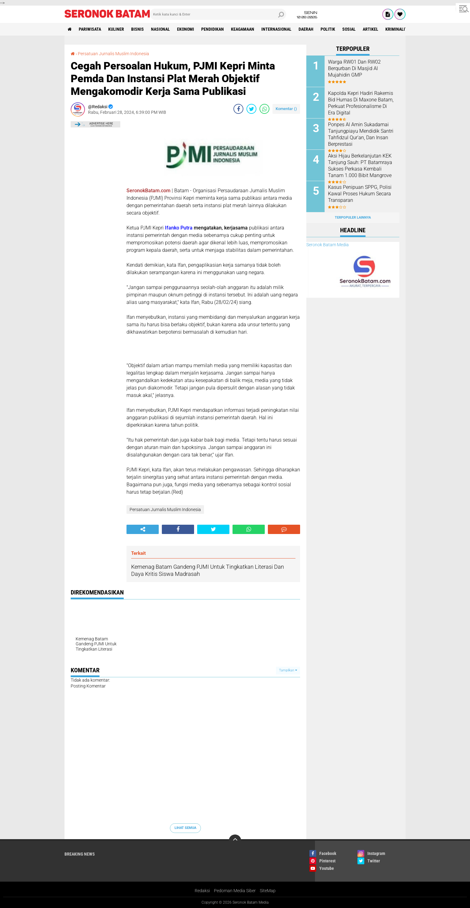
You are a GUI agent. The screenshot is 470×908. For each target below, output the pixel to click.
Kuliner (116, 29)
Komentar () (286, 108)
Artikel (370, 29)
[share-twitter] (251, 109)
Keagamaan (242, 29)
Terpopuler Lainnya (353, 218)
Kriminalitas (398, 29)
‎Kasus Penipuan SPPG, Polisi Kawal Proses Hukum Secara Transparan (360, 193)
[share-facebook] (238, 109)
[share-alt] (142, 529)
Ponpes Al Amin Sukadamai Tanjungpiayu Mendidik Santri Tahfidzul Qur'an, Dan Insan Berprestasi (360, 134)
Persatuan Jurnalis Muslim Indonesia (113, 53)
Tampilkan (288, 670)
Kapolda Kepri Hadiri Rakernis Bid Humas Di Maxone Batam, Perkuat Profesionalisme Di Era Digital (360, 102)
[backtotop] (235, 841)
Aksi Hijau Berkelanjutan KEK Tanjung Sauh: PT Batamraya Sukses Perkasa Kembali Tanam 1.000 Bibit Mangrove (360, 165)
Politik (328, 29)
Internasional (276, 29)
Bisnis (137, 29)
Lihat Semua (185, 828)
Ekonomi (185, 29)
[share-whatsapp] (264, 109)
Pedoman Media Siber (235, 890)
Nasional (160, 29)
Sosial (349, 29)
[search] (218, 14)
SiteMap (268, 890)
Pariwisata (90, 29)
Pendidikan (212, 29)
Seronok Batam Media (327, 244)
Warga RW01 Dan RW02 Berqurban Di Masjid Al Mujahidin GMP (354, 68)
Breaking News (79, 854)
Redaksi (202, 890)
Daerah (306, 29)
